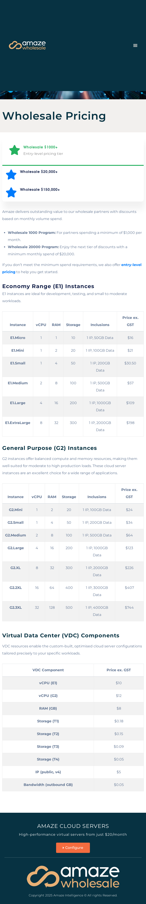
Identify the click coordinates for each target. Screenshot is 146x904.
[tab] (73, 150)
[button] (135, 45)
